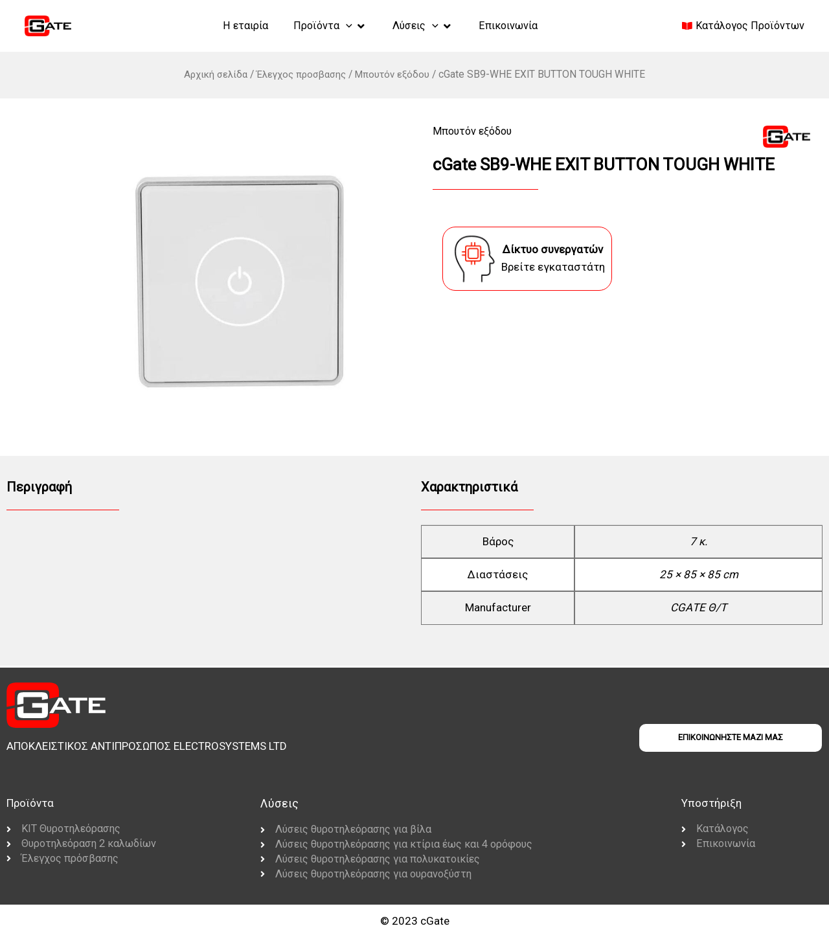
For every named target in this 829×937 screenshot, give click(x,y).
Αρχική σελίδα (210, 74)
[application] (341, 25)
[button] (326, 25)
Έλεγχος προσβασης (301, 74)
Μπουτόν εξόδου (397, 74)
